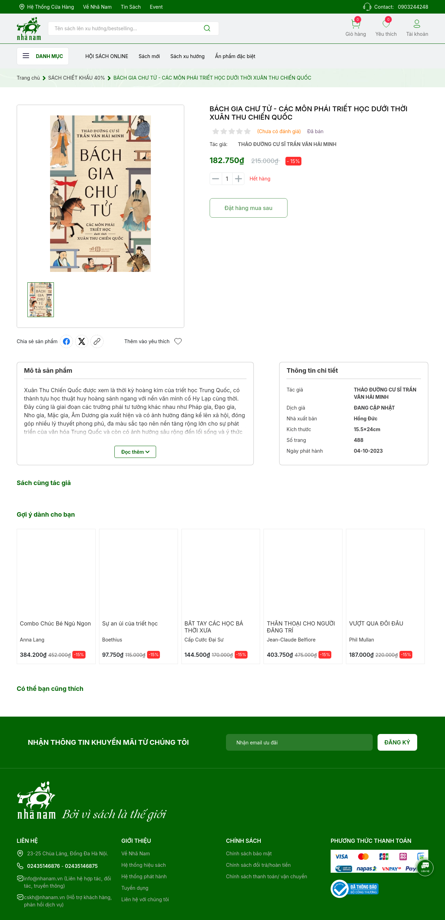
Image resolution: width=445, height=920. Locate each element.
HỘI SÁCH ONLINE (106, 56)
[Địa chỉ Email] (299, 742)
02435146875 (81, 837)
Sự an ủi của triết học (130, 623)
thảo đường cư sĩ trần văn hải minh (287, 144)
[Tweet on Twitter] (81, 341)
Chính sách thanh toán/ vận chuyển (266, 848)
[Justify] (207, 28)
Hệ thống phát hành (144, 848)
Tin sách (131, 7)
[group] (100, 193)
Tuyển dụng (134, 859)
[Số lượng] (227, 178)
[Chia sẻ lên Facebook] (66, 341)
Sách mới (149, 56)
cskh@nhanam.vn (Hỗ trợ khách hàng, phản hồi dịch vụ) (68, 872)
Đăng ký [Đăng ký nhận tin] (398, 742)
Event (156, 7)
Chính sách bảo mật (249, 825)
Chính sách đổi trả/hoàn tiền (258, 836)
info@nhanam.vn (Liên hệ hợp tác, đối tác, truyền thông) (67, 853)
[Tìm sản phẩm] (133, 28)
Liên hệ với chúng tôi (145, 871)
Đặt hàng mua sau (249, 207)
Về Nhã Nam (97, 7)
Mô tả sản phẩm (48, 370)
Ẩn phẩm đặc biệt (235, 56)
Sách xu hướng (187, 56)
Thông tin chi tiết (312, 370)
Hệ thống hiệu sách (143, 836)
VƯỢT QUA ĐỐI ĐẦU (376, 623)
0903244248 (413, 7)
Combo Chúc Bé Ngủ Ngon (55, 623)
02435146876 (43, 837)
